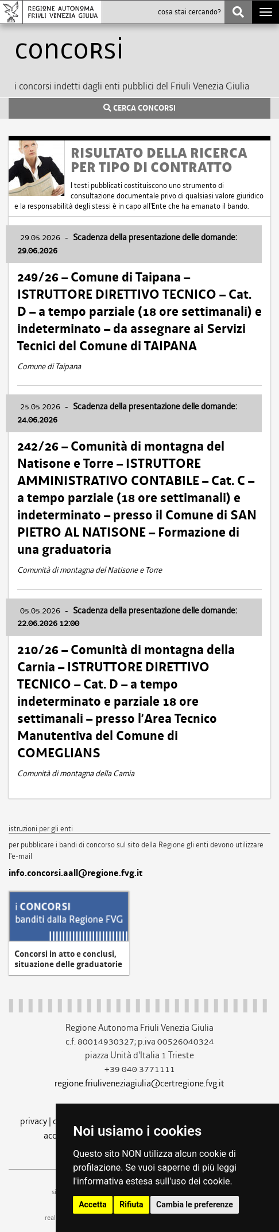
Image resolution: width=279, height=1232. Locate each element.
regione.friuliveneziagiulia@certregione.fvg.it (139, 1083)
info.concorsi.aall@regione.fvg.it (75, 873)
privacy (33, 1121)
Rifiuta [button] (131, 1204)
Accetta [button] (93, 1204)
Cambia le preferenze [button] (194, 1204)
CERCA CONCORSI (139, 108)
